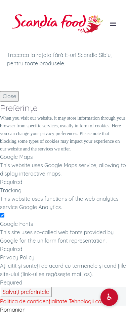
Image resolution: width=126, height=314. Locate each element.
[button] (63, 310)
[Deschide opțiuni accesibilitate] (109, 297)
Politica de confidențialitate (33, 301)
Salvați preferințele (26, 292)
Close (9, 96)
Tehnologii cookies (91, 301)
